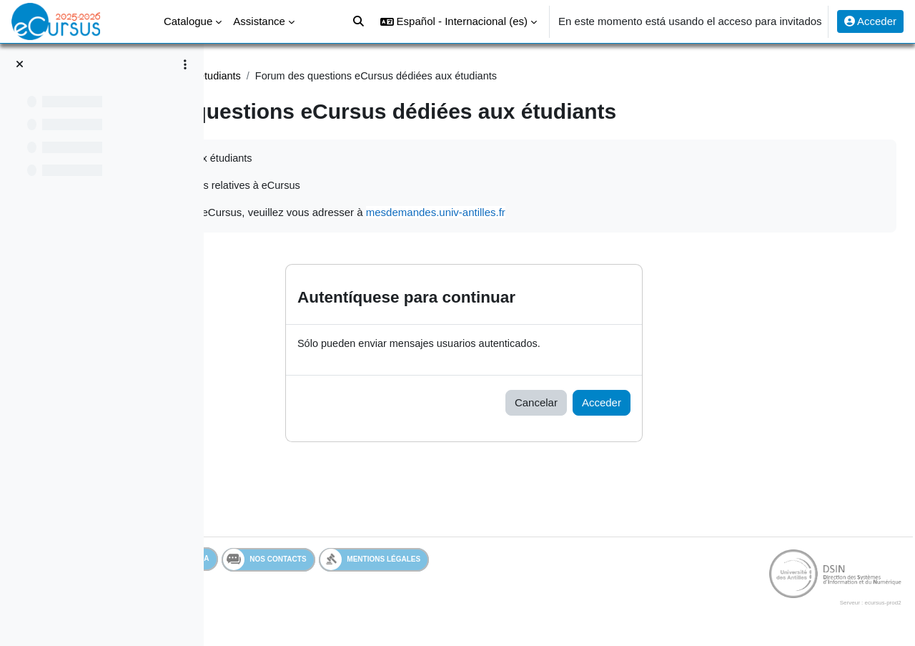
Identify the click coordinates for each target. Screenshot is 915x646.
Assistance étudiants (396, 76)
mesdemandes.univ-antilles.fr (635, 214)
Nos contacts (423, 561)
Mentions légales (529, 561)
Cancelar (619, 404)
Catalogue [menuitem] (188, 21)
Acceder (870, 21)
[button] (458, 21)
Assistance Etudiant (285, 76)
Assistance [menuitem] (259, 21)
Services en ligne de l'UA (303, 561)
